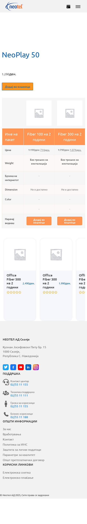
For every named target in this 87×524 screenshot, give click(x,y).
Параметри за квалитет (19, 454)
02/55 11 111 (19, 395)
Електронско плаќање (18, 477)
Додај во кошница (17, 86)
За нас (7, 429)
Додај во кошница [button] (39, 221)
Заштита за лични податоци (22, 449)
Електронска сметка (17, 472)
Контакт (8, 439)
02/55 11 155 (19, 384)
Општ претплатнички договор (23, 460)
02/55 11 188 (19, 417)
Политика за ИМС (15, 444)
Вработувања (12, 434)
